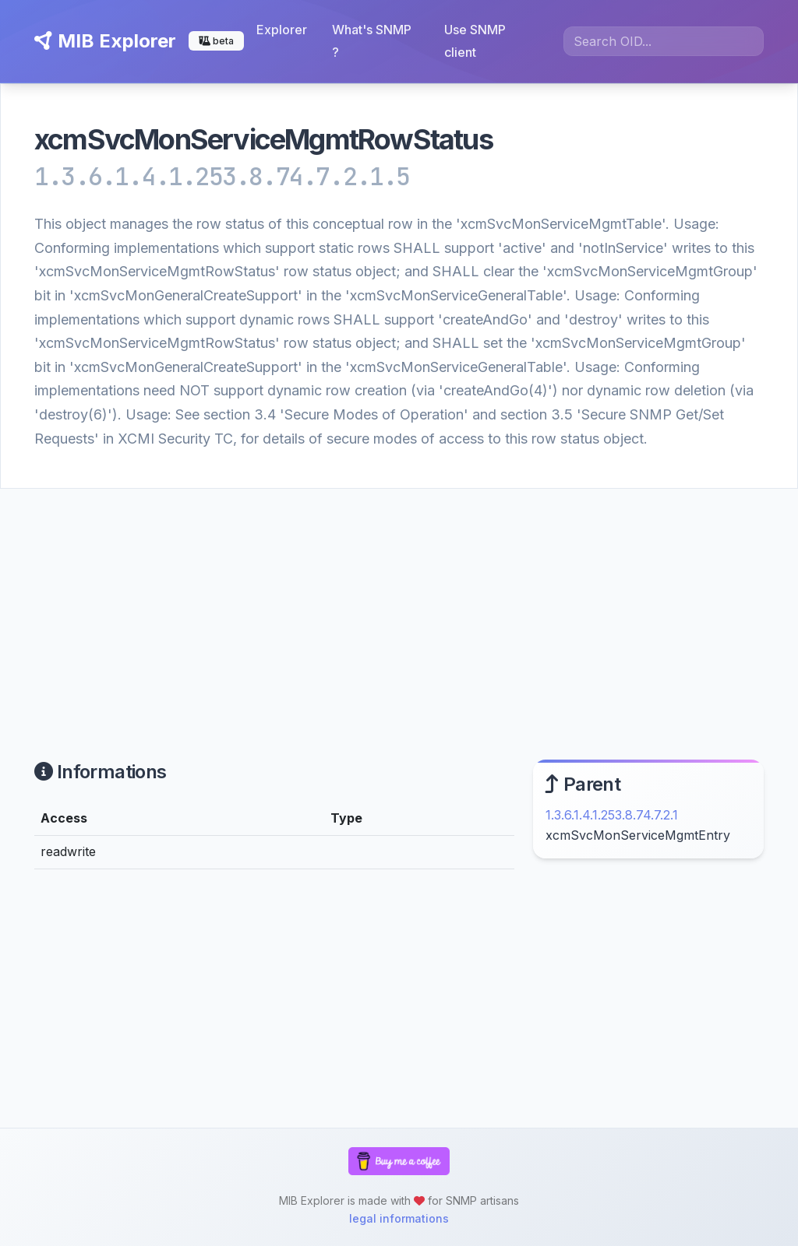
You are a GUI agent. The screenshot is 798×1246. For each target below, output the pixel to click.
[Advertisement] (399, 605)
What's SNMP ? (371, 41)
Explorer (281, 29)
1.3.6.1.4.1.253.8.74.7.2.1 (612, 815)
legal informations (399, 1218)
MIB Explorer (105, 41)
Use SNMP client (475, 41)
